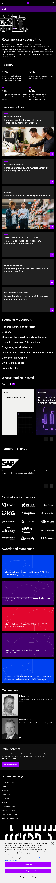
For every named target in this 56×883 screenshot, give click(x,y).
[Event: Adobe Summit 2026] (18, 412)
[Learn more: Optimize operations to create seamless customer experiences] (28, 244)
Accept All (28, 864)
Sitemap (5, 802)
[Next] (51, 438)
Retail (4, 9)
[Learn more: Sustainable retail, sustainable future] (28, 171)
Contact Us (6, 794)
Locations (5, 798)
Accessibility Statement (10, 818)
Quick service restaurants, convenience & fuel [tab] (28, 352)
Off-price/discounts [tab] (13, 362)
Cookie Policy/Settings (10, 814)
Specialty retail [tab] (10, 367)
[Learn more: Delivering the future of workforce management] (28, 133)
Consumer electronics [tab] (14, 357)
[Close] (52, 843)
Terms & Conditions (9, 810)
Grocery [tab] (6, 331)
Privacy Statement (8, 806)
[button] (10, 764)
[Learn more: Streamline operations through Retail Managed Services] (28, 272)
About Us (5, 790)
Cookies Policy (36, 858)
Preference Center (8, 782)
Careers (4, 786)
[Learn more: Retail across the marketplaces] (28, 299)
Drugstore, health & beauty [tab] (17, 347)
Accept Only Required (28, 871)
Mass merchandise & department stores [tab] (24, 336)
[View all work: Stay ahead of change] (8, 383)
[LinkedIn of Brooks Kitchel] (20, 738)
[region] (28, 861)
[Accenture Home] (28, 3)
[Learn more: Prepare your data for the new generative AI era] (28, 207)
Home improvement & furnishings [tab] (21, 342)
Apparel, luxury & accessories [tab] (18, 326)
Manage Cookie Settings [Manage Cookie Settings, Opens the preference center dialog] (28, 877)
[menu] (2, 3)
